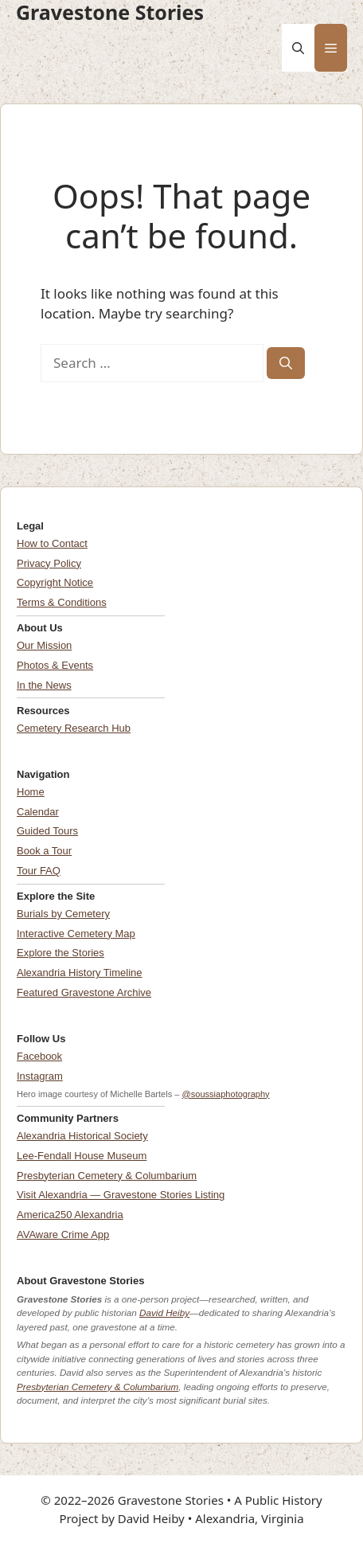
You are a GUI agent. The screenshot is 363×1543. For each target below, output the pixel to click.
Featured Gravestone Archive (84, 992)
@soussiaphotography (226, 1094)
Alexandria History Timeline (79, 973)
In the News (44, 685)
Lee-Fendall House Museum (81, 1156)
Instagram (40, 1076)
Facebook (39, 1056)
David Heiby (164, 1312)
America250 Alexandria (70, 1215)
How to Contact (52, 543)
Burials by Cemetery (63, 914)
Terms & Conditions (62, 602)
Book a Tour (44, 851)
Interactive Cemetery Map (76, 933)
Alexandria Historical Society (82, 1136)
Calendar (38, 812)
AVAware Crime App (63, 1234)
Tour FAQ (38, 871)
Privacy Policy (49, 563)
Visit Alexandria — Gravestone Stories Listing (120, 1195)
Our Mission (44, 645)
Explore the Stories (60, 953)
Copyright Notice (55, 582)
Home (31, 792)
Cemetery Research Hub (74, 728)
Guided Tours (47, 831)
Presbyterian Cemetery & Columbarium (107, 1176)
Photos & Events (55, 665)
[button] (298, 48)
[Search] (286, 363)
